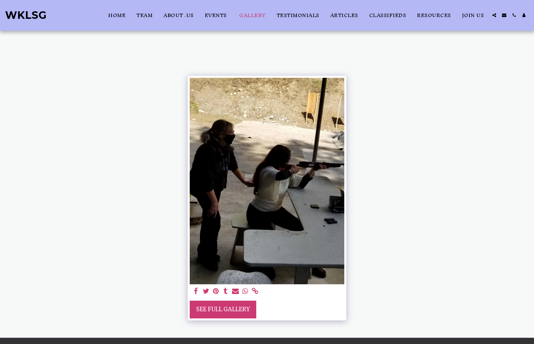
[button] (494, 15)
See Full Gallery (223, 309)
